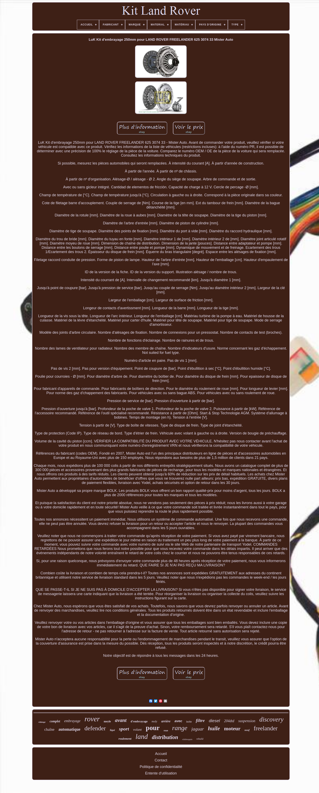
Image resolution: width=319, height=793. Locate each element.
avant (121, 720)
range (179, 728)
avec (178, 721)
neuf (247, 730)
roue (166, 730)
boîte (189, 721)
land (141, 736)
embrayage (72, 721)
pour (153, 728)
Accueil (161, 754)
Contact (161, 760)
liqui (112, 730)
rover (92, 719)
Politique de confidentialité (161, 767)
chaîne (49, 729)
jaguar (197, 729)
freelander (266, 728)
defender (95, 728)
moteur (232, 729)
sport (124, 729)
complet (55, 721)
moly (154, 721)
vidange (42, 722)
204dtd (229, 721)
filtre (200, 720)
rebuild (199, 738)
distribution (165, 737)
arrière (165, 721)
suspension (246, 721)
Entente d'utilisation (161, 773)
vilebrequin (187, 739)
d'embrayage (139, 721)
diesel (214, 720)
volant (137, 730)
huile (214, 728)
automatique (69, 729)
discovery (271, 719)
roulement (125, 738)
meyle (107, 721)
